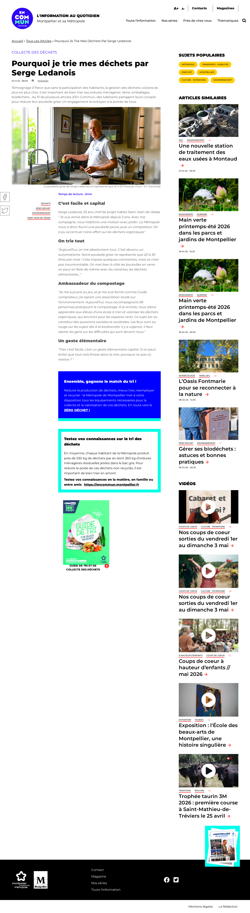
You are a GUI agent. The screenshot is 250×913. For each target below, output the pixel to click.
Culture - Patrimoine (194, 80)
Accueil (17, 41)
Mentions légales (200, 906)
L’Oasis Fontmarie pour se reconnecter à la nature (207, 387)
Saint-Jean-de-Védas (38, 218)
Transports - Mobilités (215, 64)
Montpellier (207, 72)
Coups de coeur (188, 527)
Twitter (5, 210)
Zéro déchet (43, 208)
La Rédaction (228, 906)
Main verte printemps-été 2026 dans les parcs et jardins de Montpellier (207, 229)
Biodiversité (186, 214)
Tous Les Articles (38, 41)
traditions (185, 790)
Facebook (5, 197)
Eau (181, 140)
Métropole (188, 64)
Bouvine (199, 790)
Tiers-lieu (204, 376)
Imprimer (43, 80)
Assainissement (195, 140)
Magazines (225, 8)
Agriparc (202, 214)
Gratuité (187, 72)
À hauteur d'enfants (190, 655)
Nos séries (169, 20)
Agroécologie (187, 376)
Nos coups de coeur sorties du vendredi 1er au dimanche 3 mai (208, 538)
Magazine (98, 876)
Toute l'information (141, 20)
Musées (199, 720)
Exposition (185, 720)
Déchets (45, 203)
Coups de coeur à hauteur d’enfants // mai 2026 (204, 667)
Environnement (41, 213)
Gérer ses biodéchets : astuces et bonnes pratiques (207, 455)
